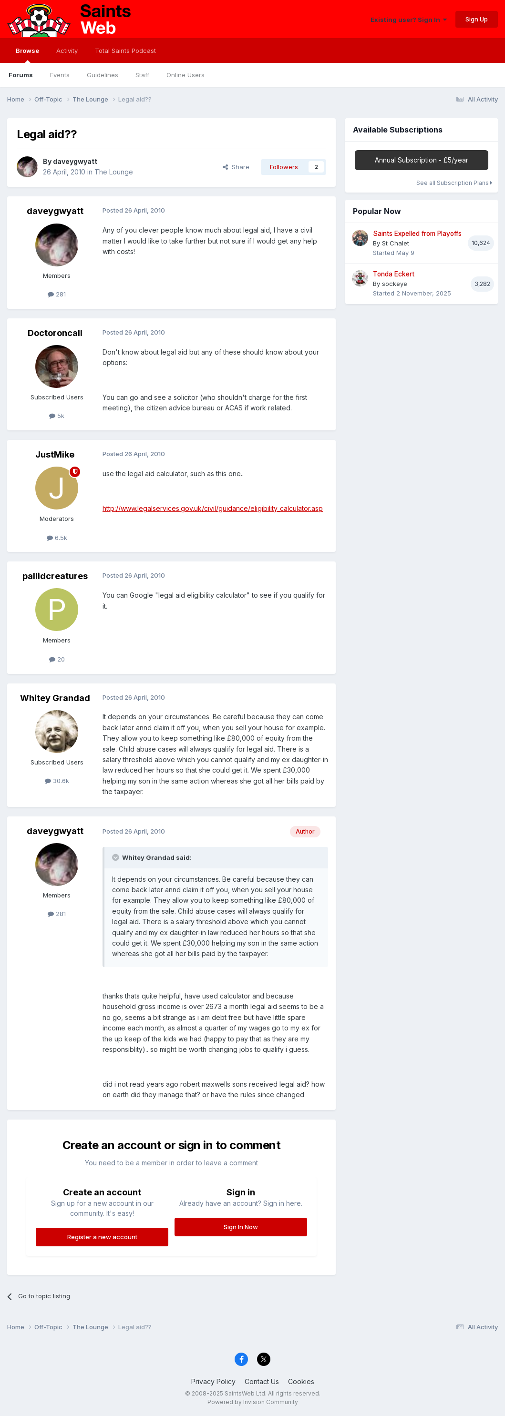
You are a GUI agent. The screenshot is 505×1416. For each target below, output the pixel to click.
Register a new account (102, 1237)
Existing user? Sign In (409, 19)
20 (57, 659)
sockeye (394, 283)
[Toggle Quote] (116, 857)
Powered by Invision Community (252, 1402)
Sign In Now (241, 1227)
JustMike (54, 454)
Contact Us (262, 1381)
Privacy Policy (213, 1381)
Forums (21, 75)
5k (56, 415)
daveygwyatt (75, 161)
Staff (142, 75)
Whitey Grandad (55, 698)
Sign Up (476, 19)
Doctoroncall (55, 333)
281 (57, 294)
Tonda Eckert (393, 274)
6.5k (57, 537)
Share (236, 167)
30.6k (57, 780)
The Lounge (113, 172)
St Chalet (395, 243)
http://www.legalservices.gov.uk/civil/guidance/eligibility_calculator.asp (213, 508)
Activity (67, 50)
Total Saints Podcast (125, 50)
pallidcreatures (55, 576)
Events (60, 75)
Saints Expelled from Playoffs (417, 233)
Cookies (301, 1381)
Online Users (185, 75)
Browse (27, 55)
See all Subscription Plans (454, 182)
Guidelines (102, 75)
